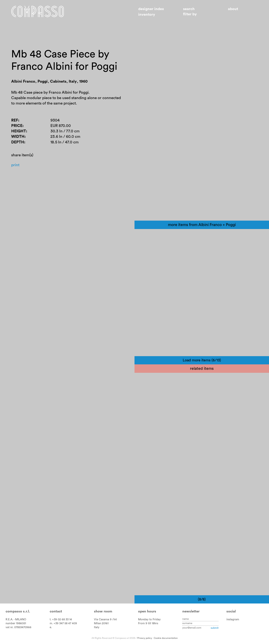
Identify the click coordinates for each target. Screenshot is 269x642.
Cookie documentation (166, 638)
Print (15, 167)
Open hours (147, 611)
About (233, 9)
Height (18, 132)
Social (231, 611)
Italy (96, 627)
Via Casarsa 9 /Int (105, 619)
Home (39, 12)
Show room (103, 611)
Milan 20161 (101, 623)
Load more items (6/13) (202, 360)
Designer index (151, 9)
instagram (232, 619)
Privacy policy (144, 638)
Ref (14, 121)
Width (18, 138)
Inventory (146, 14)
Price (16, 127)
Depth (17, 143)
